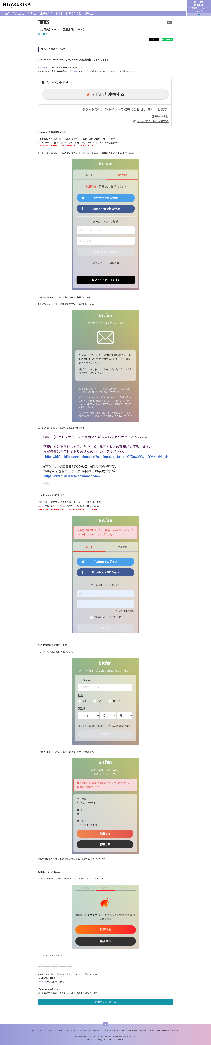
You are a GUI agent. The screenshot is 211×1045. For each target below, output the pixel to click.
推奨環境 (142, 1031)
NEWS (6, 13)
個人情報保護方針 (95, 1031)
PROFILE (32, 13)
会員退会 (175, 1031)
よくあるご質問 (154, 1031)
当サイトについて (38, 1031)
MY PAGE (165, 1031)
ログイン (204, 8)
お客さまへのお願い (112, 1031)
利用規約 (83, 1031)
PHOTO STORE (73, 13)
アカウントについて (55, 1031)
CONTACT (89, 13)
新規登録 (193, 8)
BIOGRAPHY (46, 13)
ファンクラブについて (199, 11)
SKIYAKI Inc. (121, 1040)
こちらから (72, 71)
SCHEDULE (18, 13)
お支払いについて (71, 1031)
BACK (169, 23)
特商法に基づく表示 (129, 1031)
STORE (59, 13)
